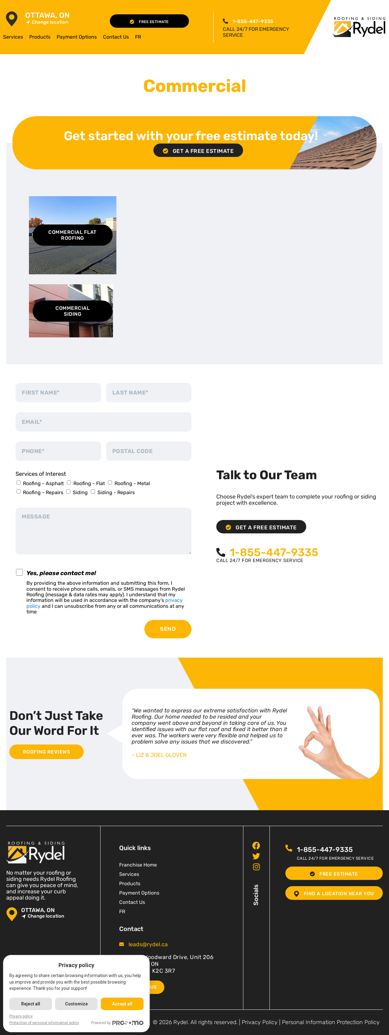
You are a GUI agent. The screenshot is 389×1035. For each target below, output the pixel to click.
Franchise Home (138, 865)
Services (13, 37)
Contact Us (116, 37)
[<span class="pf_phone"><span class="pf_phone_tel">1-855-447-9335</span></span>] (225, 21)
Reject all (30, 1003)
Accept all (123, 1003)
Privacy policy (21, 1016)
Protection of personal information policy (44, 1023)
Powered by (118, 1023)
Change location (46, 22)
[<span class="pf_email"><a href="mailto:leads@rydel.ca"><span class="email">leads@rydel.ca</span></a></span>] (121, 944)
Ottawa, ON (47, 15)
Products (39, 37)
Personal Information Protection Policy (331, 1022)
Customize (77, 1003)
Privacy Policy (260, 1022)
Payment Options (77, 37)
